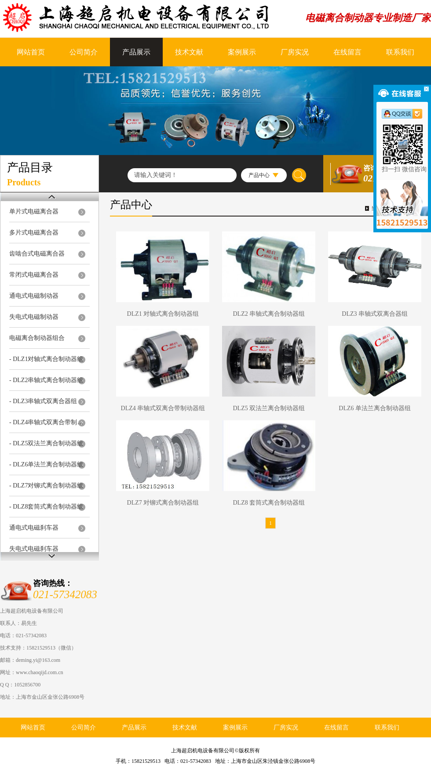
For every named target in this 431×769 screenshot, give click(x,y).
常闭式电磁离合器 (33, 274)
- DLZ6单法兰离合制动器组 (46, 464)
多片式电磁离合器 (33, 232)
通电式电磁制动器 (33, 295)
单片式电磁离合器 (33, 211)
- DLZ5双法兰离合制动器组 (46, 443)
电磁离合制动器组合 (37, 338)
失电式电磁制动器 (33, 317)
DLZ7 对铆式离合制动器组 (163, 502)
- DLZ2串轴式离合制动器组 (46, 380)
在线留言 (347, 52)
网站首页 (31, 52)
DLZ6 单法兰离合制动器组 (375, 408)
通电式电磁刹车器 (33, 527)
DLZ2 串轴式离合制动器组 (269, 313)
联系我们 (400, 52)
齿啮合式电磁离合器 (37, 253)
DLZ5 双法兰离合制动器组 (269, 408)
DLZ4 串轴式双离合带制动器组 (163, 408)
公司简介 (83, 52)
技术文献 (189, 52)
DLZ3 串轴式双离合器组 (375, 313)
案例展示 (242, 52)
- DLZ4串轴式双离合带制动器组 (47, 422)
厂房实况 (295, 52)
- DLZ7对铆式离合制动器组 (46, 485)
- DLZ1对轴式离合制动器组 (46, 359)
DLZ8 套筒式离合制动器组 (269, 502)
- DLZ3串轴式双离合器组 (43, 401)
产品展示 (136, 52)
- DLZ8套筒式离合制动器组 (46, 506)
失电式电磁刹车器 (33, 548)
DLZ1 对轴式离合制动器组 (163, 313)
